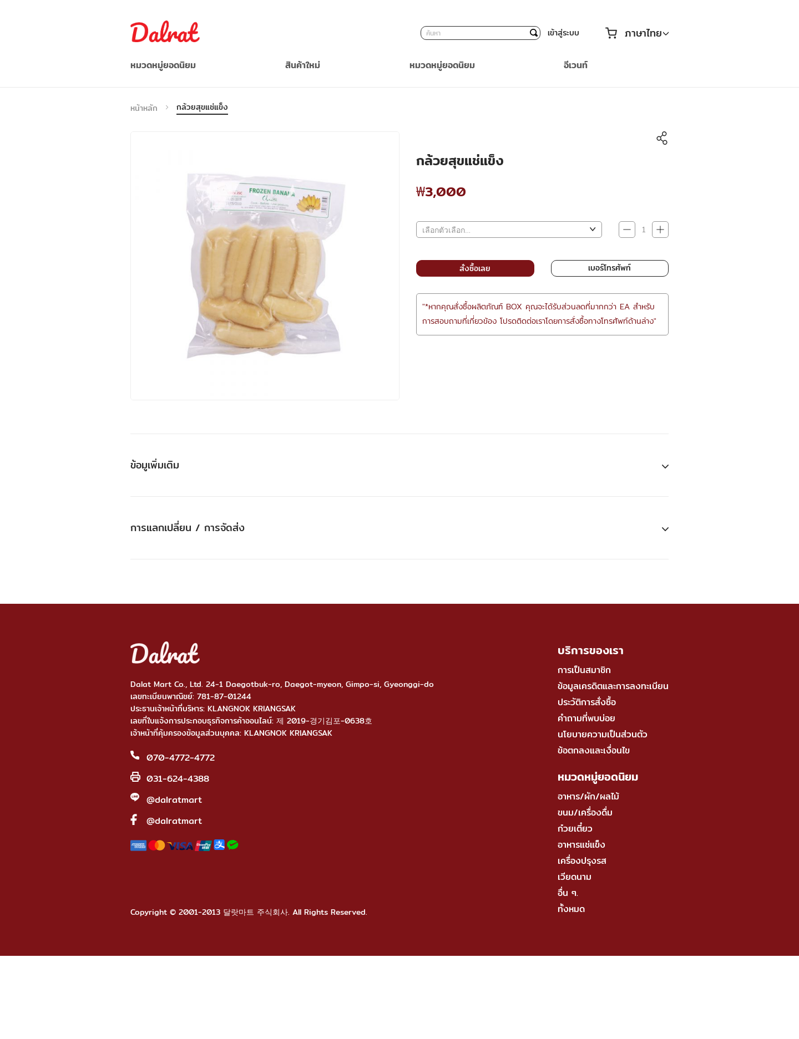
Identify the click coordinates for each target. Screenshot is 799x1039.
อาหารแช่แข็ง (581, 845)
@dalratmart (174, 800)
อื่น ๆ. (568, 893)
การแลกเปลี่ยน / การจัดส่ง (187, 528)
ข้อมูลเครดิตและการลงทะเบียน (613, 686)
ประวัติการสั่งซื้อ (587, 702)
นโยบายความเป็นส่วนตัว (603, 734)
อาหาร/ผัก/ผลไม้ (588, 796)
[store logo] (165, 33)
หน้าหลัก (144, 108)
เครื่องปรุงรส (582, 861)
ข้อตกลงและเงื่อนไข (594, 750)
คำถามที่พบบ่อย (586, 718)
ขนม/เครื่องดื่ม (585, 812)
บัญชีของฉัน (592, 33)
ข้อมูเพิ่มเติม (154, 465)
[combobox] (480, 33)
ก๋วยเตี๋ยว (575, 829)
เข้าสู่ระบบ (563, 33)
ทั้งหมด (571, 909)
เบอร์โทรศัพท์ (609, 268)
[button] (647, 33)
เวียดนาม (574, 877)
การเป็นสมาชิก (584, 670)
